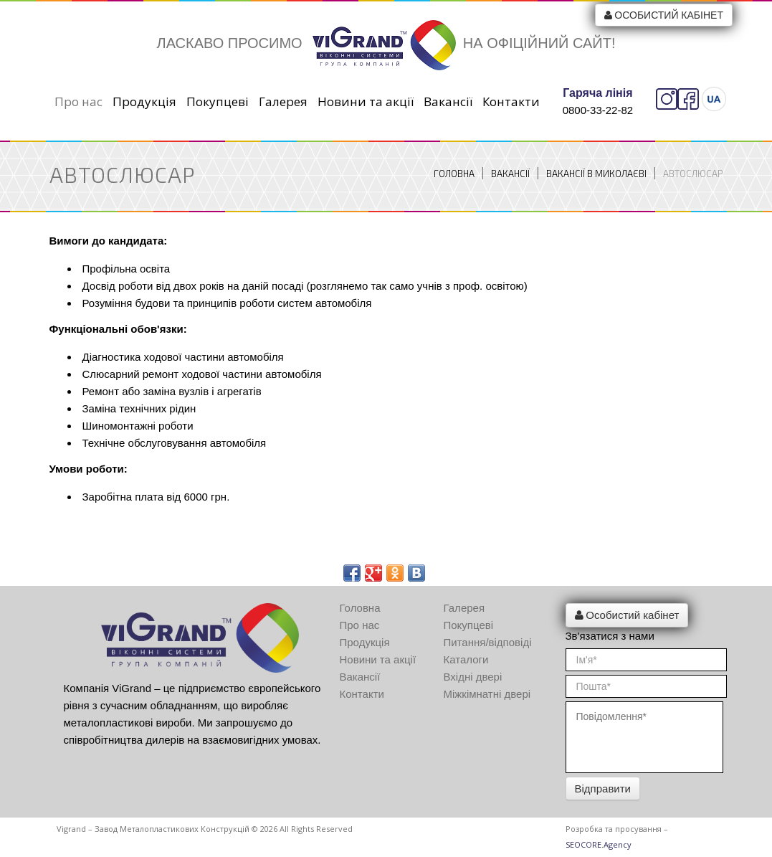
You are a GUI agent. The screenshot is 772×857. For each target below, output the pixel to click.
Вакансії (448, 102)
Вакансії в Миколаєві (596, 173)
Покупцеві (217, 102)
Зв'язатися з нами (610, 636)
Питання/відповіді (488, 642)
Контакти (511, 102)
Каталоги (466, 659)
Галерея (283, 102)
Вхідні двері (473, 677)
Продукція (144, 102)
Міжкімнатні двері (487, 694)
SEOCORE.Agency (599, 844)
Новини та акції (366, 102)
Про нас (78, 102)
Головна (454, 173)
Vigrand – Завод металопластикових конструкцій (153, 828)
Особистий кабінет (663, 15)
